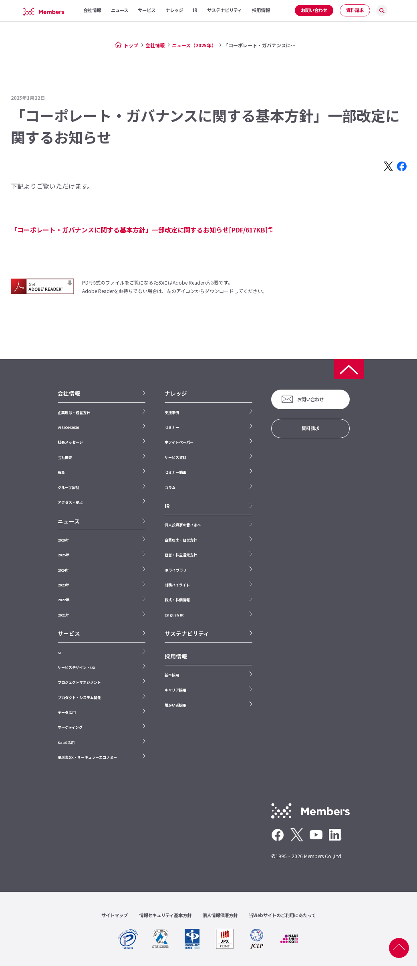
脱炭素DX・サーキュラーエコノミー (87, 757)
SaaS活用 (66, 742)
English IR (174, 615)
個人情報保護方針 (220, 915)
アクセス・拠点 (70, 502)
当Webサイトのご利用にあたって (282, 915)
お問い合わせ (314, 10)
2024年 (63, 570)
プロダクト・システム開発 (79, 697)
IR (167, 506)
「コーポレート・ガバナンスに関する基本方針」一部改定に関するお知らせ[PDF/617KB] (139, 229)
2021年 (63, 615)
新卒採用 (172, 675)
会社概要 (65, 457)
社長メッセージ (70, 442)
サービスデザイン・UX (76, 667)
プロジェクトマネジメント (79, 682)
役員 (61, 472)
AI (59, 652)
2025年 (63, 555)
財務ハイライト (177, 585)
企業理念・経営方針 (74, 412)
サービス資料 (175, 457)
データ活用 (67, 712)
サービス (69, 633)
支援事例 (172, 412)
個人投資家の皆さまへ (183, 524)
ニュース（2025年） (194, 45)
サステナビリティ (187, 633)
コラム (170, 487)
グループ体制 (68, 487)
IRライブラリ (176, 570)
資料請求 (355, 10)
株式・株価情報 (177, 599)
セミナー (172, 427)
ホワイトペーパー (179, 442)
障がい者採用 (175, 705)
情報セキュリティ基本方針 (165, 915)
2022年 (63, 599)
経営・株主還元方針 (181, 555)
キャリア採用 (175, 690)
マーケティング (70, 727)
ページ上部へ (399, 948)
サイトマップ (114, 915)
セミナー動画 (175, 472)
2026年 (63, 540)
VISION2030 (68, 427)
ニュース (69, 521)
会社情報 (155, 45)
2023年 (63, 585)
